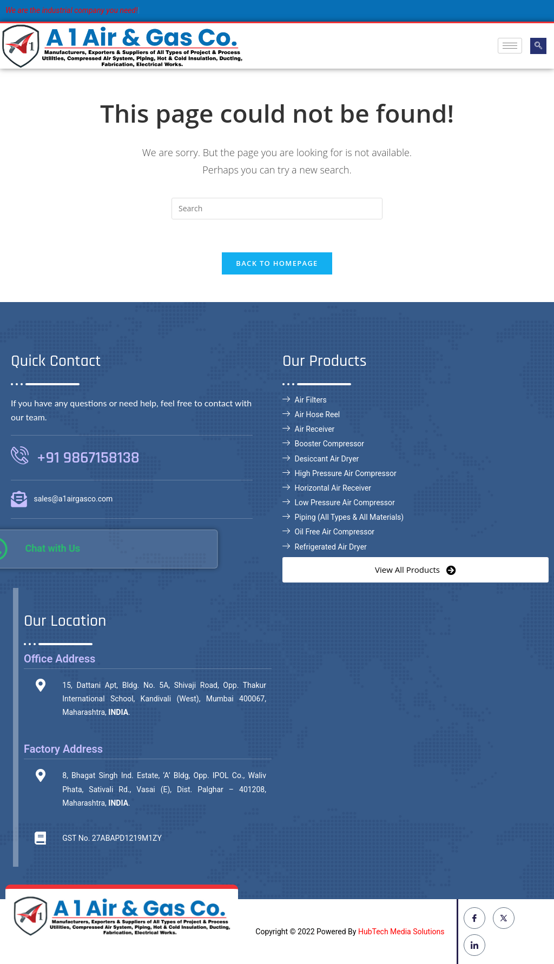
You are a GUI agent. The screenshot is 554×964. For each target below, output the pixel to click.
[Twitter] (504, 918)
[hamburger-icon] (510, 45)
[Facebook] (474, 918)
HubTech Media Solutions (401, 931)
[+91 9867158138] (20, 455)
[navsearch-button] (538, 46)
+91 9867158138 (88, 457)
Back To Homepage (277, 263)
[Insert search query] (277, 208)
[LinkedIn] (474, 945)
